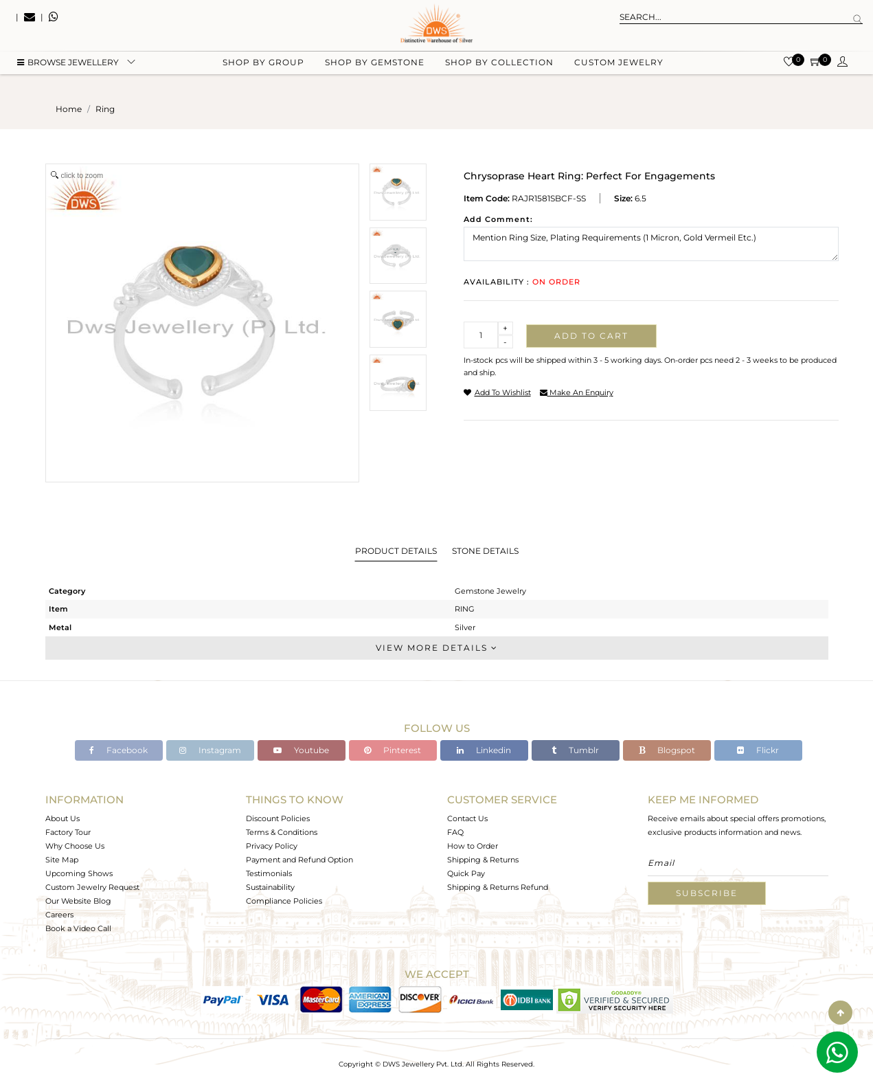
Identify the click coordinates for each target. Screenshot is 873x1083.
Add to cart (591, 336)
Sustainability (270, 887)
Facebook (118, 750)
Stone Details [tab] (485, 551)
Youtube (301, 750)
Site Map (61, 859)
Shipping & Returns (483, 859)
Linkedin (484, 750)
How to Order (472, 846)
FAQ (455, 832)
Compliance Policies (284, 901)
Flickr (758, 750)
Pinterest (392, 750)
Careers (59, 914)
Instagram (210, 750)
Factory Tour (68, 832)
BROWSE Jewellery (68, 69)
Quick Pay (466, 873)
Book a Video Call (78, 928)
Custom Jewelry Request (92, 887)
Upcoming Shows (79, 873)
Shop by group (263, 69)
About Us (62, 818)
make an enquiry (576, 392)
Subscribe (707, 893)
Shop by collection (499, 69)
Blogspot (667, 750)
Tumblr (575, 750)
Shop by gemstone (374, 69)
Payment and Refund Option (299, 859)
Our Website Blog (78, 901)
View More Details (437, 648)
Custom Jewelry (619, 69)
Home (69, 109)
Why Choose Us (74, 846)
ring (105, 109)
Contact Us (467, 818)
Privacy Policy (271, 846)
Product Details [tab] (396, 551)
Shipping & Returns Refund (497, 887)
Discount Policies (278, 818)
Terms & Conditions (281, 832)
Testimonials (269, 873)
